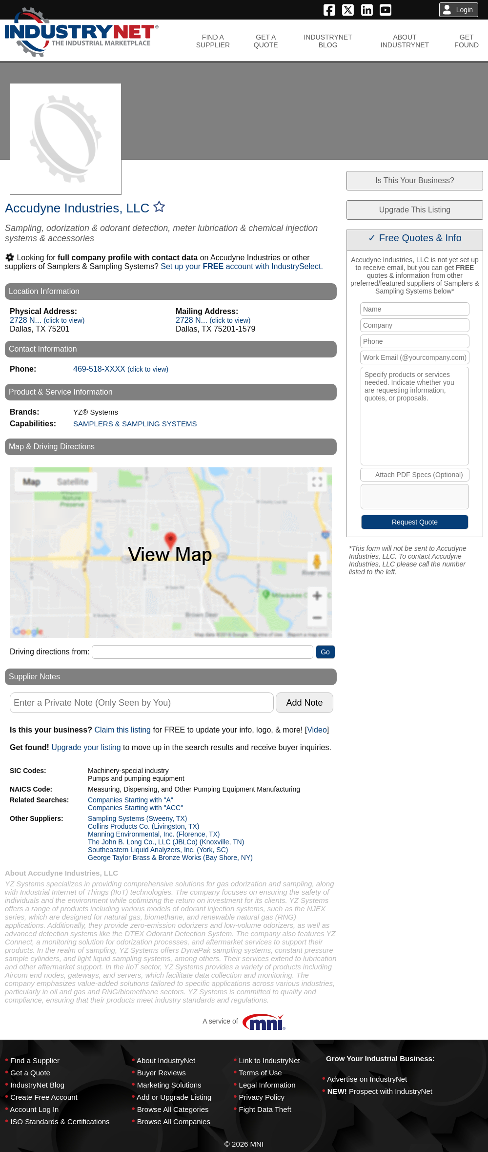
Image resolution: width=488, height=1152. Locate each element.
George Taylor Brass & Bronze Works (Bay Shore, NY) (170, 857)
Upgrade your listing (86, 747)
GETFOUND (466, 41)
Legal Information (267, 1085)
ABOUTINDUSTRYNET (405, 41)
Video (317, 730)
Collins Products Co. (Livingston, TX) (144, 826)
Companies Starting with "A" (130, 800)
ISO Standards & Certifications (59, 1121)
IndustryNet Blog (37, 1085)
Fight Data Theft (265, 1109)
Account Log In (34, 1109)
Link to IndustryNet (269, 1060)
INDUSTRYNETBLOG (328, 41)
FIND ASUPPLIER (213, 41)
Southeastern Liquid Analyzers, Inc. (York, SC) (158, 850)
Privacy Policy (262, 1097)
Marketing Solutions (169, 1085)
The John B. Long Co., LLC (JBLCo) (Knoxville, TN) (166, 842)
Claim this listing (122, 730)
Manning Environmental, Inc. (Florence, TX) (154, 834)
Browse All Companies (173, 1121)
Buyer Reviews (161, 1072)
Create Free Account (44, 1097)
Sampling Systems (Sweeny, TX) (137, 818)
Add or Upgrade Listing (174, 1097)
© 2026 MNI (244, 1144)
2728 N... (47, 320)
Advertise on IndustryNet (367, 1079)
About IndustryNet (166, 1060)
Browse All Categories (173, 1109)
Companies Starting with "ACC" (135, 808)
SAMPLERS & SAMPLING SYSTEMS (135, 423)
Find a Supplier (35, 1060)
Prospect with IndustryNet (390, 1091)
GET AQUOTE (266, 41)
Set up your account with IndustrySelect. (242, 266)
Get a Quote (30, 1072)
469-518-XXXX (120, 369)
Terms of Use (260, 1072)
